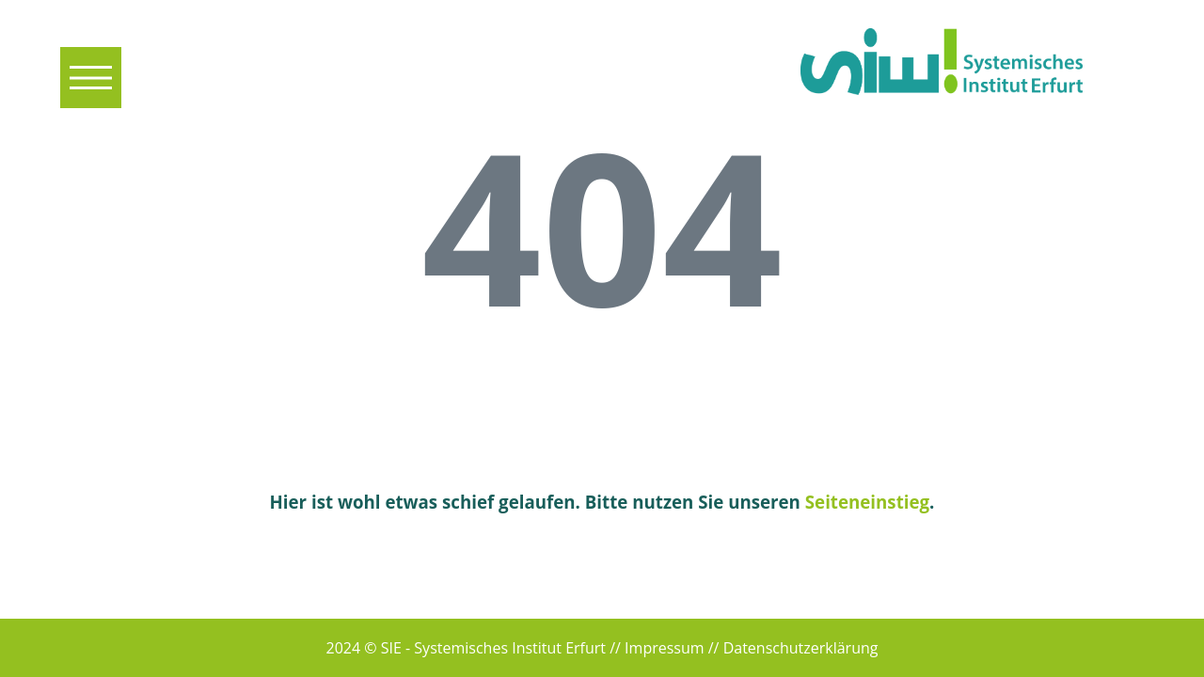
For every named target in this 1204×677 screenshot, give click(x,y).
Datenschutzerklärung (801, 648)
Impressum (664, 648)
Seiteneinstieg (867, 501)
